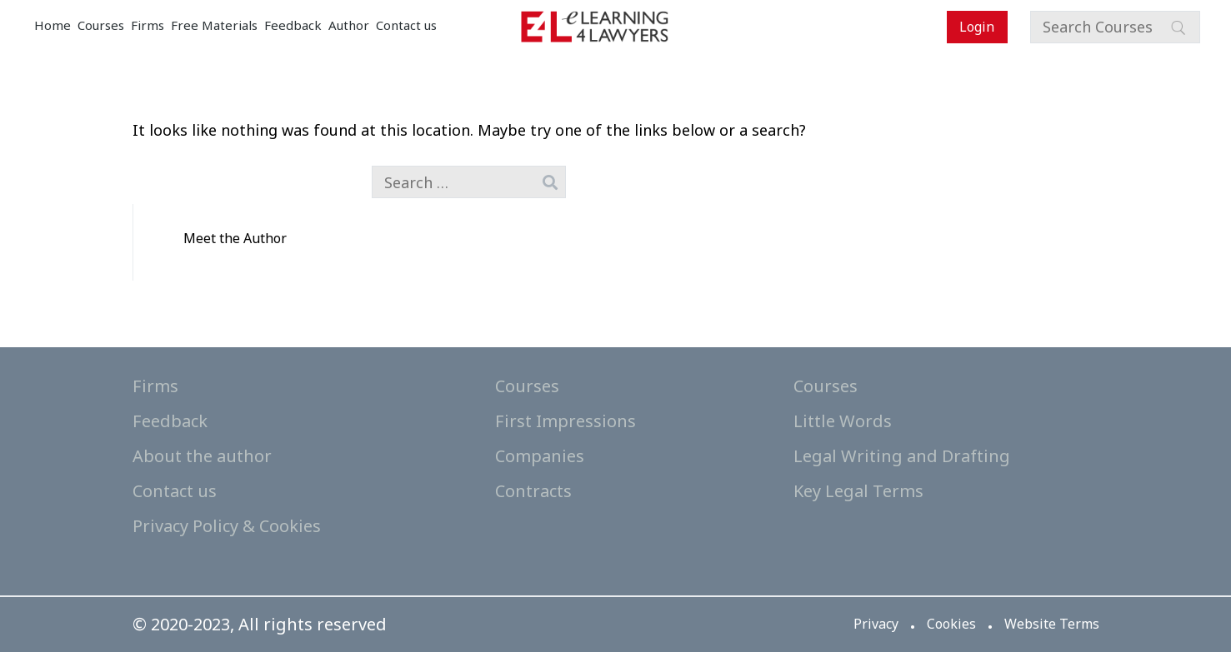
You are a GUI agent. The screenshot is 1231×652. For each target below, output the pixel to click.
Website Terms (1051, 624)
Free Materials (214, 25)
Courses (101, 25)
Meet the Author (235, 238)
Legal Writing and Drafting (901, 456)
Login (976, 26)
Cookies (951, 624)
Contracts (533, 491)
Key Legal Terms (858, 491)
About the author (202, 456)
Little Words (842, 421)
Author (348, 25)
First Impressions (565, 421)
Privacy (875, 624)
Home (52, 25)
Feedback (293, 25)
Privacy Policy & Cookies (227, 526)
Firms (147, 25)
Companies (539, 456)
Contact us (406, 25)
